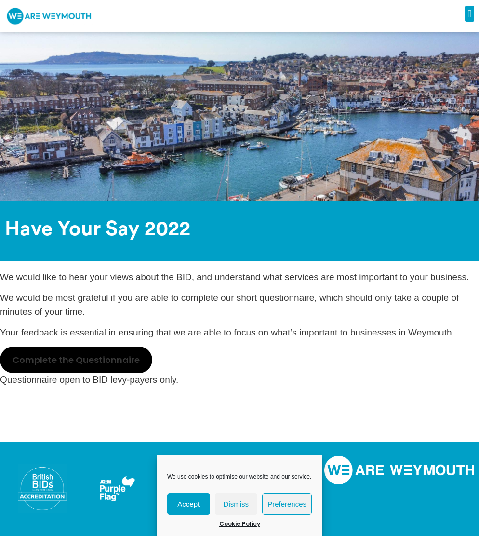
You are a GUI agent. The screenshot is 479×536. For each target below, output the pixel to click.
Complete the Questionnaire (76, 360)
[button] (469, 14)
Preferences (286, 504)
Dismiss (236, 504)
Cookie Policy (239, 524)
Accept (188, 504)
